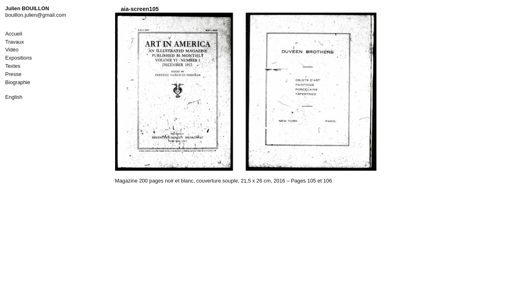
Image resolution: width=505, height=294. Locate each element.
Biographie (17, 82)
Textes (12, 66)
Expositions (18, 58)
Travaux (14, 42)
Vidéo (12, 50)
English (13, 97)
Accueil (13, 34)
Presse (13, 74)
